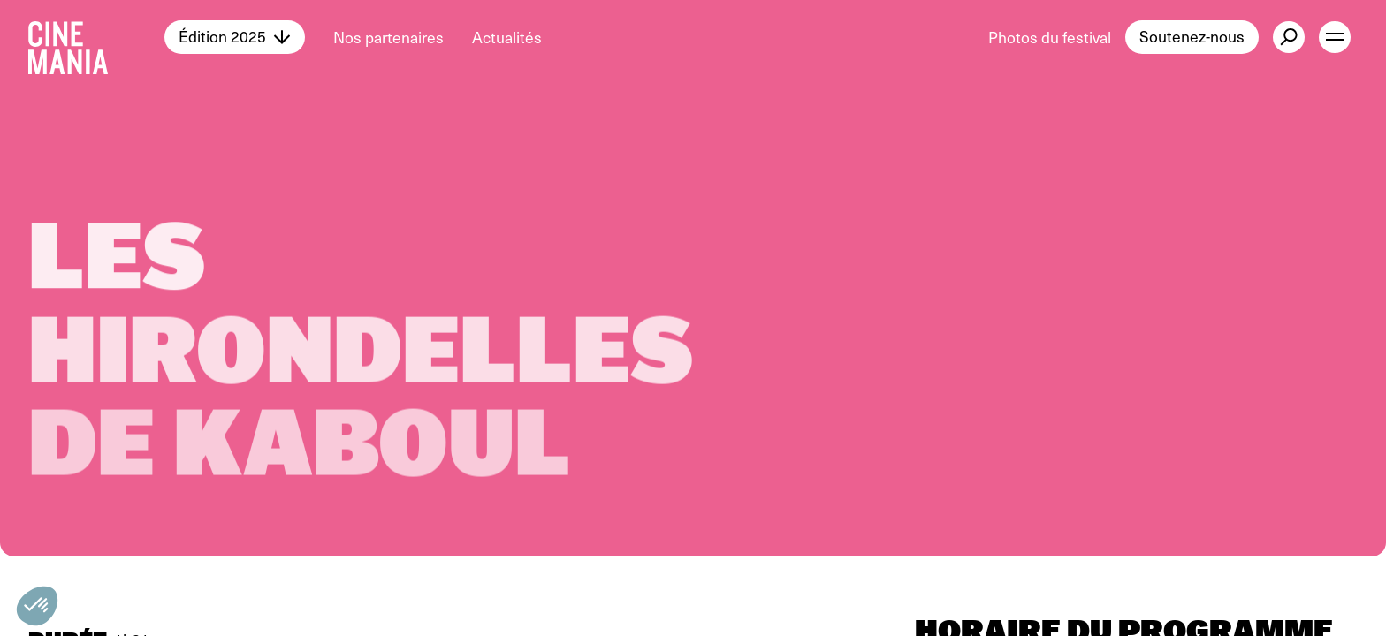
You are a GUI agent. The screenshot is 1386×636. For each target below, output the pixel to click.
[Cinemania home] (96, 37)
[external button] (1289, 37)
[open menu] (1335, 37)
